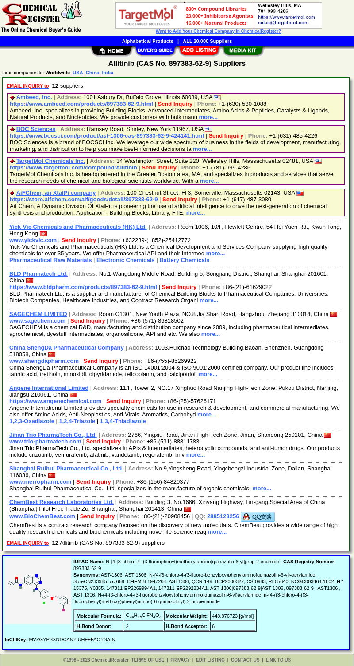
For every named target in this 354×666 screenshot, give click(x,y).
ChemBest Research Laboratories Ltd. (61, 502)
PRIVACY (180, 660)
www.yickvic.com (33, 240)
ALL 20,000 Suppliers (207, 41)
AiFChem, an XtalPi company (56, 192)
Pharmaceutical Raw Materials (50, 260)
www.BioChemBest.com (42, 516)
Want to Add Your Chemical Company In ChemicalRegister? (218, 31)
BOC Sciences (36, 129)
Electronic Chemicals (125, 260)
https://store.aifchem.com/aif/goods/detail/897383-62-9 (84, 199)
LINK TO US (278, 660)
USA (78, 72)
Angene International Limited (48, 388)
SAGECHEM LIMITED (38, 314)
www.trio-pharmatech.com (45, 441)
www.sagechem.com (37, 320)
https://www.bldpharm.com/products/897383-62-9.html (83, 287)
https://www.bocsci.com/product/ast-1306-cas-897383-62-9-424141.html (107, 135)
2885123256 (241, 516)
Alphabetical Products (147, 41)
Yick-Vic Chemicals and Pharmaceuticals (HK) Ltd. (78, 226)
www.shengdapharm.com (44, 361)
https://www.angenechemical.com (55, 401)
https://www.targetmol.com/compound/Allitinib (73, 167)
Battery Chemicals (184, 260)
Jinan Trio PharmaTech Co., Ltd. (53, 434)
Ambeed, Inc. (34, 97)
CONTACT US (245, 660)
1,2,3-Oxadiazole (31, 421)
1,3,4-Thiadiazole (123, 421)
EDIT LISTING (210, 660)
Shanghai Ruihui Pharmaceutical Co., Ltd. (66, 468)
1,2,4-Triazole (77, 421)
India (107, 72)
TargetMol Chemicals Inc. (50, 161)
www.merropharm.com (40, 481)
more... (208, 117)
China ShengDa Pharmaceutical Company (66, 347)
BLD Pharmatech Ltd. (38, 273)
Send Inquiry (175, 103)
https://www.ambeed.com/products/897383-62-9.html (81, 103)
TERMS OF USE (147, 660)
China (93, 72)
